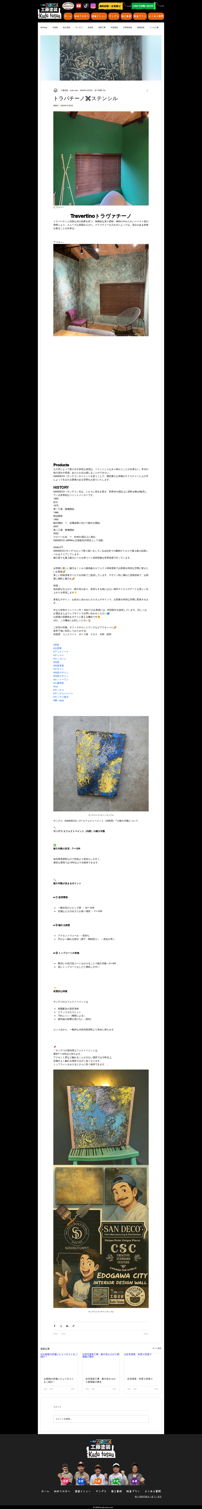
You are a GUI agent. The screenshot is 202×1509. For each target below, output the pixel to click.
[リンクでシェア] (73, 1326)
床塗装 (90, 27)
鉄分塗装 (66, 27)
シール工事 (154, 27)
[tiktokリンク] (86, 6)
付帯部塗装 (127, 27)
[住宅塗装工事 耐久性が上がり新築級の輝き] (101, 1363)
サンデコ (79, 27)
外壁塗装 (114, 27)
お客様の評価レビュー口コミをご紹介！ (59, 1380)
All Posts (43, 27)
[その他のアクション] (147, 90)
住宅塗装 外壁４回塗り (140, 1378)
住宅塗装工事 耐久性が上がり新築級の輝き (101, 1380)
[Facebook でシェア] (54, 1326)
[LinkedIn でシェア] (67, 1326)
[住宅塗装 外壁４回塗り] (142, 1363)
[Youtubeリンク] (78, 6)
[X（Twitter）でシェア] (61, 1326)
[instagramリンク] (93, 6)
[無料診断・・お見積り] (114, 6)
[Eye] (147, 6)
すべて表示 (157, 1348)
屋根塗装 (140, 27)
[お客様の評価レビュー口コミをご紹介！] (59, 1363)
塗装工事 (102, 27)
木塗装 (55, 27)
